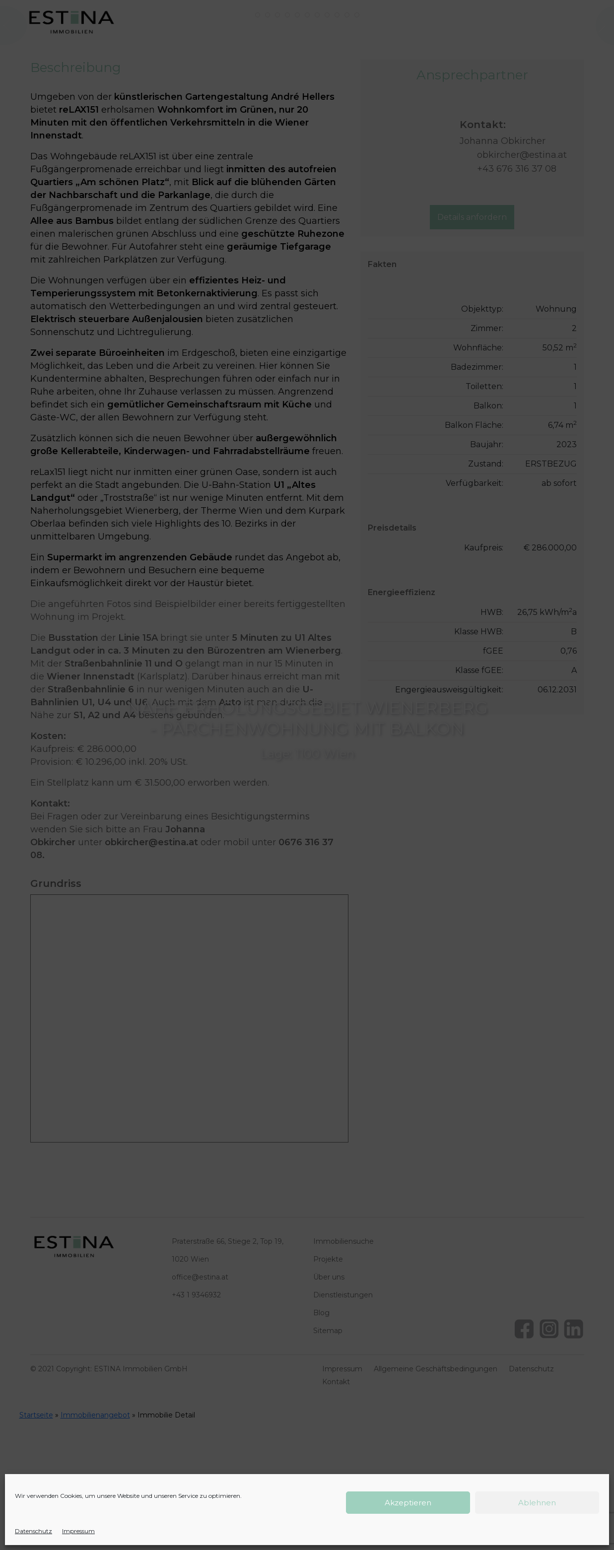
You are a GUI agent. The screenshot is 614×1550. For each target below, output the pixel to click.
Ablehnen (537, 1502)
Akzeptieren (408, 1502)
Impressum (78, 1531)
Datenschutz (33, 1531)
